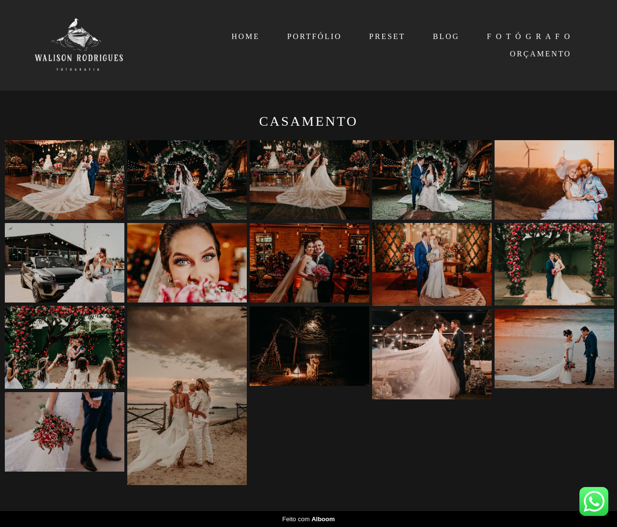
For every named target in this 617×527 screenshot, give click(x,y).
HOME (245, 36)
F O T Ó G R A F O (529, 36)
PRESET (387, 36)
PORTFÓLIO (314, 36)
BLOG (446, 36)
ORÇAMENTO (540, 54)
